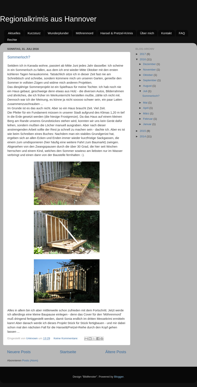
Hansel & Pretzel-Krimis (116, 33)
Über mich (147, 33)
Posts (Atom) (30, 360)
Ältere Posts (115, 352)
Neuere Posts (19, 352)
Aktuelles (14, 33)
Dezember (150, 64)
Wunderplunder (58, 33)
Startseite (68, 352)
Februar (148, 118)
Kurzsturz (33, 33)
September (150, 80)
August (147, 85)
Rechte (12, 39)
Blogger (119, 376)
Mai (145, 102)
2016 (143, 59)
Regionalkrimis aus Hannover (48, 19)
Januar (147, 124)
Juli (145, 91)
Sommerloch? (18, 57)
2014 (143, 136)
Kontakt (166, 33)
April (146, 107)
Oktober (148, 74)
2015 (143, 130)
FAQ (182, 33)
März (146, 113)
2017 (143, 54)
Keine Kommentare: (66, 338)
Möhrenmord (84, 33)
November (150, 69)
